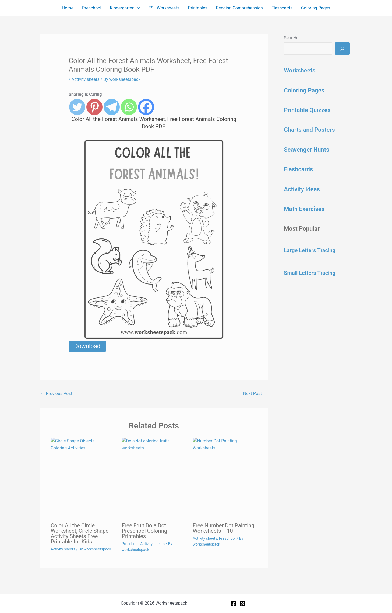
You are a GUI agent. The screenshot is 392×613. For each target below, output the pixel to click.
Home (67, 8)
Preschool (91, 8)
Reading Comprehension (239, 8)
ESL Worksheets (164, 8)
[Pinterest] (242, 604)
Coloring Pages (315, 8)
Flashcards (281, 8)
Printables (197, 8)
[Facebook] (233, 604)
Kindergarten (125, 8)
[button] (137, 8)
